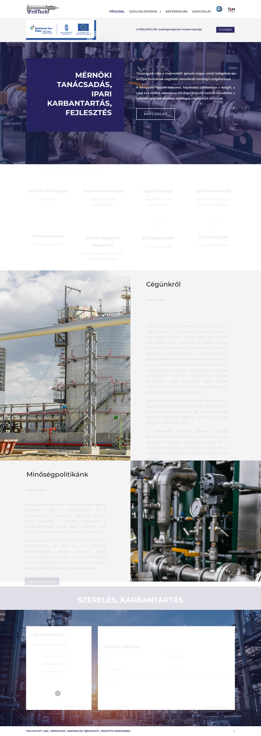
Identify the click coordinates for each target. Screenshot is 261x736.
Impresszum (58, 731)
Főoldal (117, 11)
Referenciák (177, 11)
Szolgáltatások (143, 11)
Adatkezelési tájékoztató (83, 731)
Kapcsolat (201, 11)
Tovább (225, 30)
